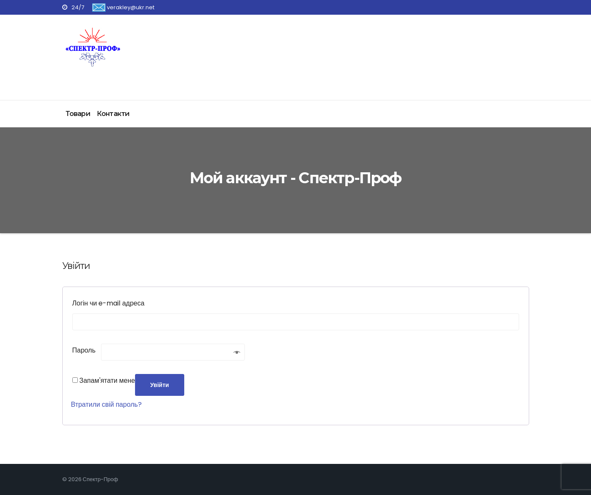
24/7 (73, 7)
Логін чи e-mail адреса (111, 302)
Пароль (86, 349)
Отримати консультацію (507, 40)
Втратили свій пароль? (106, 404)
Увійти (159, 385)
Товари (78, 114)
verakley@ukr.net (123, 7)
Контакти (113, 114)
